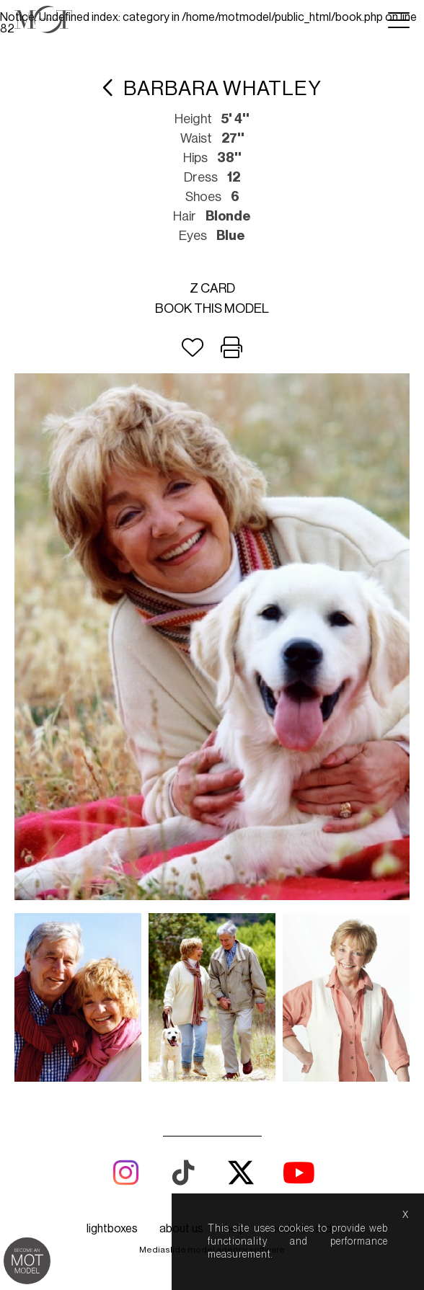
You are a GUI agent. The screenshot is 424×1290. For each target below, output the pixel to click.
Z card (212, 288)
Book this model (212, 308)
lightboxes (112, 1229)
